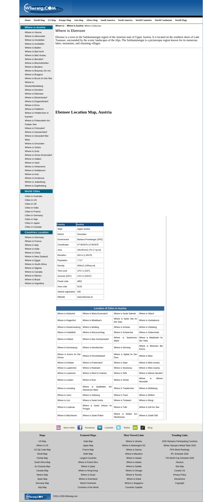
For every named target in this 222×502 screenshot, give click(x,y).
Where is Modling (91, 327)
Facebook (90, 428)
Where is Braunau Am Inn (38, 70)
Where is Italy (32, 245)
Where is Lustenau (66, 407)
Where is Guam (88, 475)
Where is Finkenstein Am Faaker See (37, 122)
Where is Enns (32, 105)
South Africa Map (42, 462)
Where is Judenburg (35, 182)
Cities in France (33, 211)
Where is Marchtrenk (67, 415)
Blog (150, 428)
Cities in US (31, 200)
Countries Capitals (133, 487)
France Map (88, 449)
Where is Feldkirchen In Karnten (37, 115)
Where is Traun (121, 395)
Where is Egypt (32, 260)
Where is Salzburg (91, 395)
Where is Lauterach (67, 373)
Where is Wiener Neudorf (151, 373)
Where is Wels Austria (149, 363)
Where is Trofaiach (122, 400)
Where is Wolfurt (147, 395)
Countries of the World (88, 487)
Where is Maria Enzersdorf (95, 313)
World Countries (144, 20)
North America (125, 20)
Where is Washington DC (134, 445)
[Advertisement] (128, 78)
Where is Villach (146, 313)
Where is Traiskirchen (124, 388)
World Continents (163, 20)
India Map (88, 441)
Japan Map (88, 445)
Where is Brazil (32, 279)
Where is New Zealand (36, 256)
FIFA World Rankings (180, 449)
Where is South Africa (36, 264)
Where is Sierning (122, 347)
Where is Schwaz (122, 327)
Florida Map (42, 458)
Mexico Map (42, 475)
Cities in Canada (33, 227)
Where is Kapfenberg (35, 185)
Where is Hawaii (133, 458)
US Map (52, 20)
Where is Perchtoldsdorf (94, 356)
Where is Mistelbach (92, 320)
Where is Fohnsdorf (35, 128)
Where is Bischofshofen (37, 63)
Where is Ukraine (134, 441)
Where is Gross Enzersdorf (38, 155)
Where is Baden (33, 47)
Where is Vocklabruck (149, 320)
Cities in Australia (33, 196)
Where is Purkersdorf (93, 363)
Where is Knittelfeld (67, 332)
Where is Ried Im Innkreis (95, 373)
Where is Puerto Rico (88, 462)
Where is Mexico (33, 275)
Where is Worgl (146, 400)
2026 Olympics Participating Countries (179, 441)
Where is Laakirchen (67, 368)
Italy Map (42, 487)
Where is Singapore (134, 483)
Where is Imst (32, 174)
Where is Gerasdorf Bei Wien (36, 138)
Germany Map (42, 483)
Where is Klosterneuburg (69, 327)
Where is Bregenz (34, 74)
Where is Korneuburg (67, 347)
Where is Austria (35, 27)
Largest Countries (88, 458)
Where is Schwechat (123, 332)
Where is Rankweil (91, 368)
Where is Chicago (134, 470)
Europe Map (65, 20)
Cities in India (32, 207)
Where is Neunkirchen (93, 347)
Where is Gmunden (34, 143)
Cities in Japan (32, 223)
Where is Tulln (120, 407)
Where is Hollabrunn (35, 170)
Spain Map (42, 479)
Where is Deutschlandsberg (34, 84)
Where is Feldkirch (34, 109)
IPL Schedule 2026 (180, 454)
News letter (69, 428)
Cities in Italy (31, 219)
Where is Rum (89, 380)
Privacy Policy (179, 475)
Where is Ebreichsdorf (36, 97)
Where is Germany (34, 237)
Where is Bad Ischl (34, 51)
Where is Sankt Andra (93, 400)
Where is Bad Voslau (35, 55)
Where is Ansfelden (34, 44)
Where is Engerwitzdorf (36, 101)
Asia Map (78, 20)
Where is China (32, 252)
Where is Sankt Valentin (125, 313)
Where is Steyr (121, 363)
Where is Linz (64, 400)
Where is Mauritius (133, 454)
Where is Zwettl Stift (148, 415)
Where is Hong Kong (88, 470)
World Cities (32, 191)
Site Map (180, 466)
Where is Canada (33, 272)
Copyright (179, 483)
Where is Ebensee (34, 93)
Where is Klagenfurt (67, 320)
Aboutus (179, 462)
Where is (59, 26)
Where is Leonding (66, 388)
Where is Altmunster (35, 36)
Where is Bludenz (34, 67)
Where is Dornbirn (34, 90)
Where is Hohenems (35, 166)
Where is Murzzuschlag (94, 332)
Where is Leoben (65, 380)
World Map (39, 20)
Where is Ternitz (121, 380)
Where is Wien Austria (149, 368)
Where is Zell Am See (149, 407)
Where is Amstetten (35, 40)
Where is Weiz (146, 356)
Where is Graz (32, 151)
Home (28, 20)
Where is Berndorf (34, 59)
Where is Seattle (134, 466)
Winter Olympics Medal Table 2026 (180, 445)
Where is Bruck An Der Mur (38, 78)
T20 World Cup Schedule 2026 (179, 458)
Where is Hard (32, 162)
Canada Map (42, 470)
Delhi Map (88, 454)
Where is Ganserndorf (36, 132)
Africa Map (92, 20)
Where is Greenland (88, 479)
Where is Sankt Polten (93, 415)
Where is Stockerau (123, 368)
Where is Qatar (88, 466)
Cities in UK (31, 204)
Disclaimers (179, 479)
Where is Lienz (64, 395)
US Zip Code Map (42, 449)
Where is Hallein (33, 159)
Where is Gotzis (33, 147)
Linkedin (109, 428)
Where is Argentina (34, 283)
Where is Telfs (120, 373)
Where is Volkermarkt (149, 332)
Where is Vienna (33, 32)
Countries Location (37, 232)
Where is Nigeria (33, 268)
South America (108, 20)
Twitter (126, 428)
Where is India (32, 249)
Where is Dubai (134, 479)
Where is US (42, 445)
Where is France (33, 241)
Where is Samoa (134, 449)
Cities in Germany (34, 215)
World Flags (181, 20)
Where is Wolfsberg (148, 388)
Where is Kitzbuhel (66, 313)
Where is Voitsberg (148, 327)
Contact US (179, 470)
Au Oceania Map (42, 466)
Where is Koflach (65, 339)
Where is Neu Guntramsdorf (96, 339)
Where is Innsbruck (34, 178)
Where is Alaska (133, 462)
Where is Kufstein (66, 363)
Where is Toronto (134, 475)
